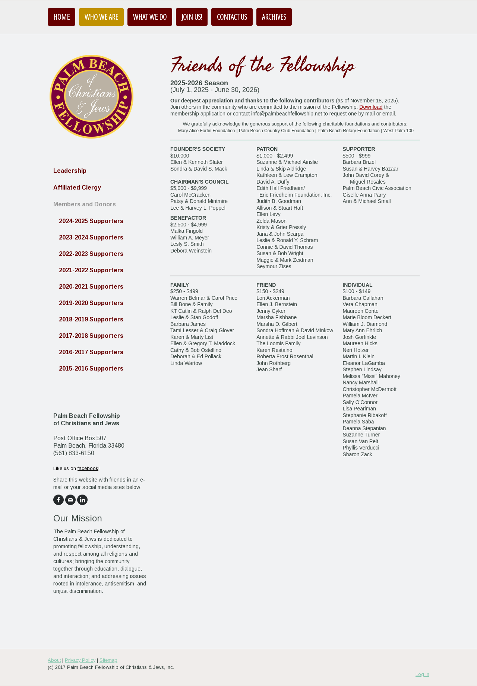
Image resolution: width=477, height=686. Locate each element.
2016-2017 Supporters (91, 352)
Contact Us (232, 17)
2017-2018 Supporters (91, 336)
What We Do (150, 17)
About (54, 660)
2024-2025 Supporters (91, 221)
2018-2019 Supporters (91, 319)
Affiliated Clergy (77, 187)
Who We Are (101, 17)
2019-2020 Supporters (91, 303)
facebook (88, 468)
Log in (422, 674)
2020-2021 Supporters (91, 286)
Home (61, 17)
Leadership (69, 171)
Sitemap (108, 660)
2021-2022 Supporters (91, 270)
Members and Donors (84, 204)
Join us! (191, 17)
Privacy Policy (80, 660)
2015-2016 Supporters (91, 368)
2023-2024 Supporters (91, 237)
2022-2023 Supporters (91, 254)
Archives (274, 17)
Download (370, 107)
